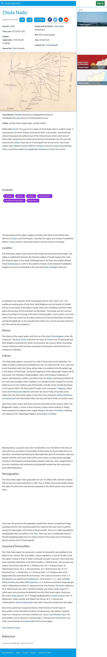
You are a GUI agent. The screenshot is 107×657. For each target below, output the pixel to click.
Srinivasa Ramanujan (24, 602)
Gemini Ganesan (58, 595)
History (20, 196)
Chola (15, 48)
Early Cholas (21, 339)
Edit (22, 20)
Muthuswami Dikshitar (20, 391)
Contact (33, 653)
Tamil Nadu (59, 26)
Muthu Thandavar (64, 395)
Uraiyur (17, 142)
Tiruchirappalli (52, 45)
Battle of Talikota (49, 414)
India (12, 26)
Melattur (60, 410)
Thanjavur (17, 118)
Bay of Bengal (51, 267)
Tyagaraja (61, 388)
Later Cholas (54, 146)
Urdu (35, 533)
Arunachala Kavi (9, 398)
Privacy (25, 653)
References (33, 200)
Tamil (15, 129)
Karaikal (18, 114)
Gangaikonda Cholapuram (38, 149)
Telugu (49, 378)
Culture (31, 196)
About (7, 653)
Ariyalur (12, 242)
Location (8, 196)
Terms (18, 653)
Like (29, 20)
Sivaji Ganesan (18, 595)
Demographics (44, 196)
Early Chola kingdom (55, 336)
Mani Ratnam (60, 618)
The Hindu (59, 585)
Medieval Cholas (20, 146)
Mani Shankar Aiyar (57, 614)
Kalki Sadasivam (31, 582)
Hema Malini (29, 621)
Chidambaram (13, 264)
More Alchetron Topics (11, 627)
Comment (39, 20)
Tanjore (14, 238)
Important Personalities (14, 200)
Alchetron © (45, 653)
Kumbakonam (33, 579)
